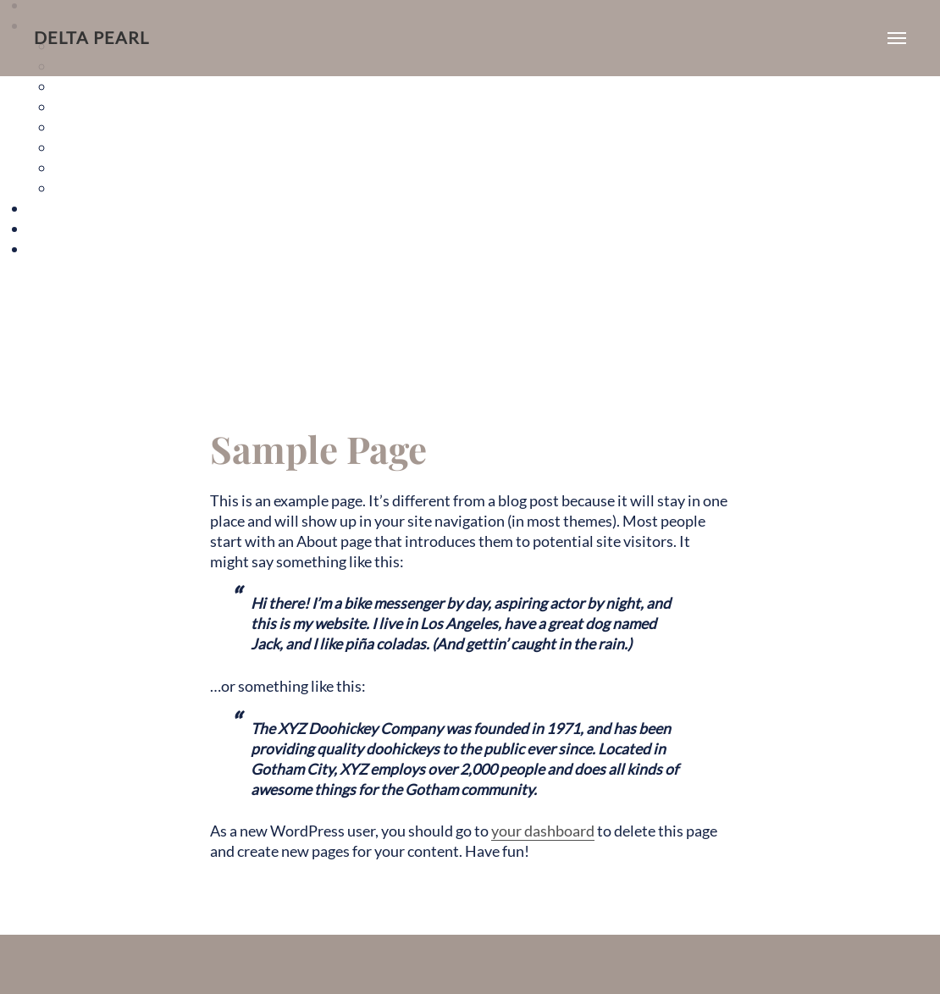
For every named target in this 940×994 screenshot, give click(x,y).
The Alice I (88, 86)
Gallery (51, 208)
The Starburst (100, 167)
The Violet (88, 187)
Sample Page (69, 248)
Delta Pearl (91, 37)
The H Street (96, 147)
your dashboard (542, 831)
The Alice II (91, 106)
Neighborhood (75, 228)
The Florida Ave (105, 126)
